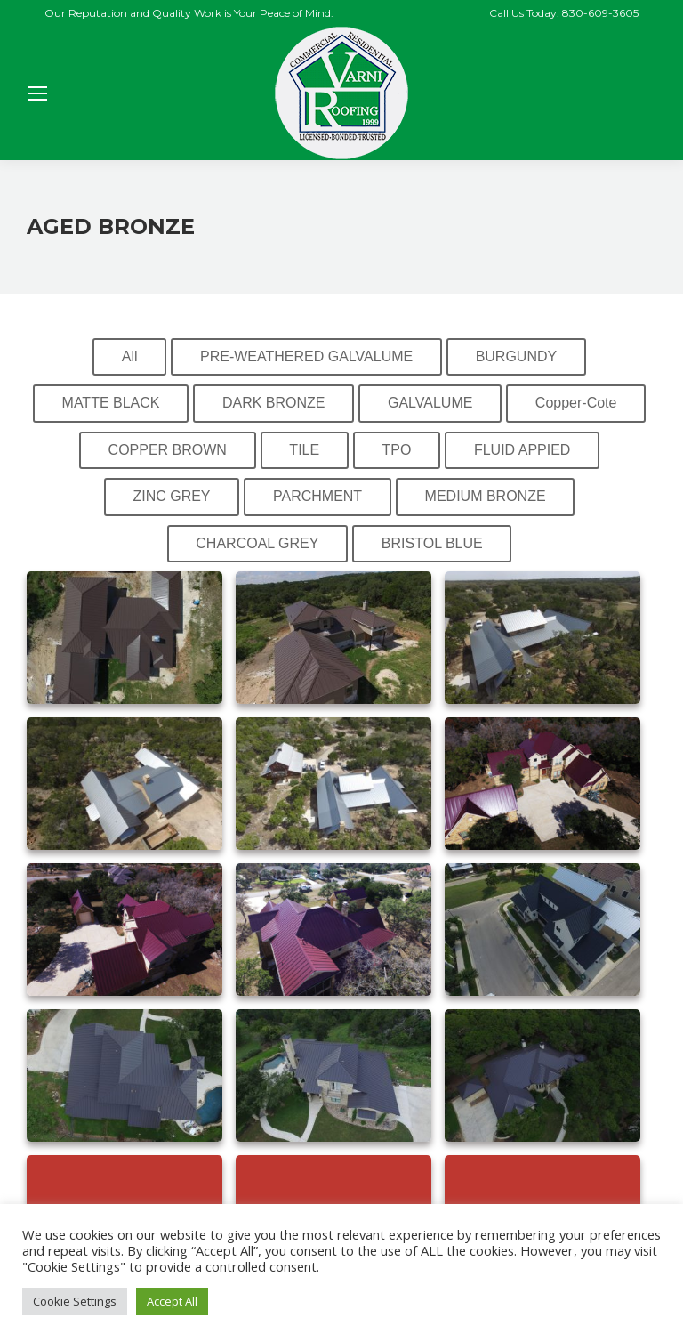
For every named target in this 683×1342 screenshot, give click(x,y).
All (130, 356)
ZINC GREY (171, 496)
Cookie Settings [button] (75, 1301)
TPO (397, 449)
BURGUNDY (517, 356)
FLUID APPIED (522, 449)
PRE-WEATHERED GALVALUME (306, 356)
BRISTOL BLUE (432, 543)
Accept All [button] (172, 1301)
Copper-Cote (576, 402)
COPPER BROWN (167, 449)
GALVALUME (430, 402)
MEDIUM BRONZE (485, 496)
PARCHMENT (317, 496)
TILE (304, 449)
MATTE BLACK (111, 402)
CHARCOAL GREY (257, 543)
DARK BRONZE (273, 402)
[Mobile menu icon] (37, 93)
